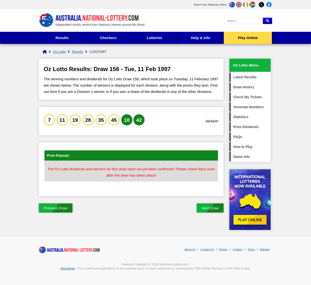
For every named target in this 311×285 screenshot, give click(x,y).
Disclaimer (67, 268)
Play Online (248, 38)
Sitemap (265, 249)
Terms (251, 249)
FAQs (237, 137)
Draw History (243, 87)
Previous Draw (56, 208)
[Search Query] (243, 21)
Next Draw (210, 208)
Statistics (240, 117)
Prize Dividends (246, 127)
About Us (189, 249)
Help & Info (200, 38)
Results (62, 38)
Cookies (237, 249)
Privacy (223, 249)
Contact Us (207, 249)
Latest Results (245, 77)
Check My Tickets (247, 97)
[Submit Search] (267, 21)
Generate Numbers (248, 107)
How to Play (242, 147)
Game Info (241, 157)
